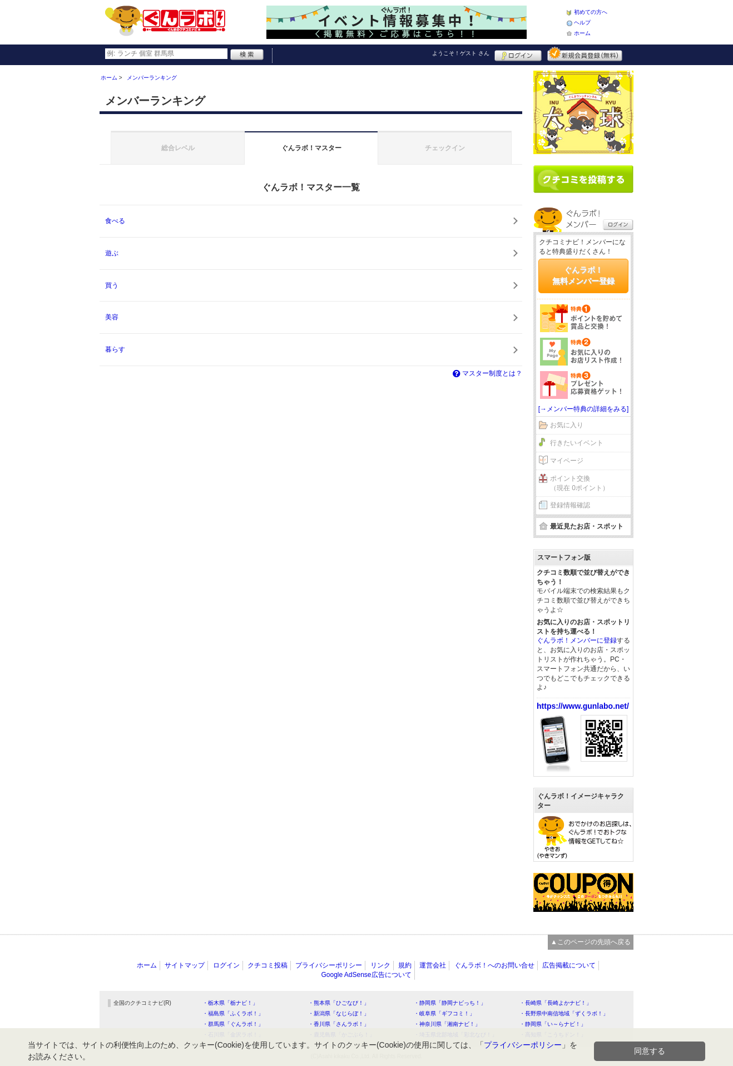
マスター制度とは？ (486, 373)
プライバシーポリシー (328, 965)
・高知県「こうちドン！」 (552, 1035)
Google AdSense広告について (366, 975)
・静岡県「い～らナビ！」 (552, 1024)
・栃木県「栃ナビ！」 (230, 1003)
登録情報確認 (570, 505)
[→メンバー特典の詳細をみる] (583, 409)
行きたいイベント (576, 443)
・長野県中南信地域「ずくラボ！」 (563, 1013)
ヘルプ (582, 22)
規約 (405, 965)
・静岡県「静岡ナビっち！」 (450, 1003)
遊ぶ (111, 253)
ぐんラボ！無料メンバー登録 (583, 275)
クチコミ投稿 (267, 965)
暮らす (115, 349)
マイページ (566, 461)
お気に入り (566, 425)
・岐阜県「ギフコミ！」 (444, 1013)
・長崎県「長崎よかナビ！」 (555, 1003)
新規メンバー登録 (584, 54)
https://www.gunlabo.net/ (583, 706)
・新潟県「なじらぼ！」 (338, 1013)
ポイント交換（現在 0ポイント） (579, 483)
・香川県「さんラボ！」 (338, 1024)
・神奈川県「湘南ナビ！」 (447, 1024)
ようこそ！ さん (460, 53)
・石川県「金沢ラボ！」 (233, 1035)
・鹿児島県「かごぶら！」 (341, 1035)
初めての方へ (590, 12)
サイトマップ (185, 965)
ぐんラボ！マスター (311, 148)
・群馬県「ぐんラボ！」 (233, 1024)
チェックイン (445, 148)
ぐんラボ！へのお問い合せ (494, 965)
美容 (111, 317)
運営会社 (432, 965)
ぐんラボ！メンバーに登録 (577, 640)
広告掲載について (569, 965)
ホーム (582, 33)
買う (111, 285)
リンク (380, 965)
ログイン (518, 54)
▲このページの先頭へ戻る (591, 942)
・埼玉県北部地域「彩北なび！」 (455, 1035)
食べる (115, 221)
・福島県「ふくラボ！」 (233, 1013)
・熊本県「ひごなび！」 (338, 1003)
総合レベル (178, 148)
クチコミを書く (583, 179)
